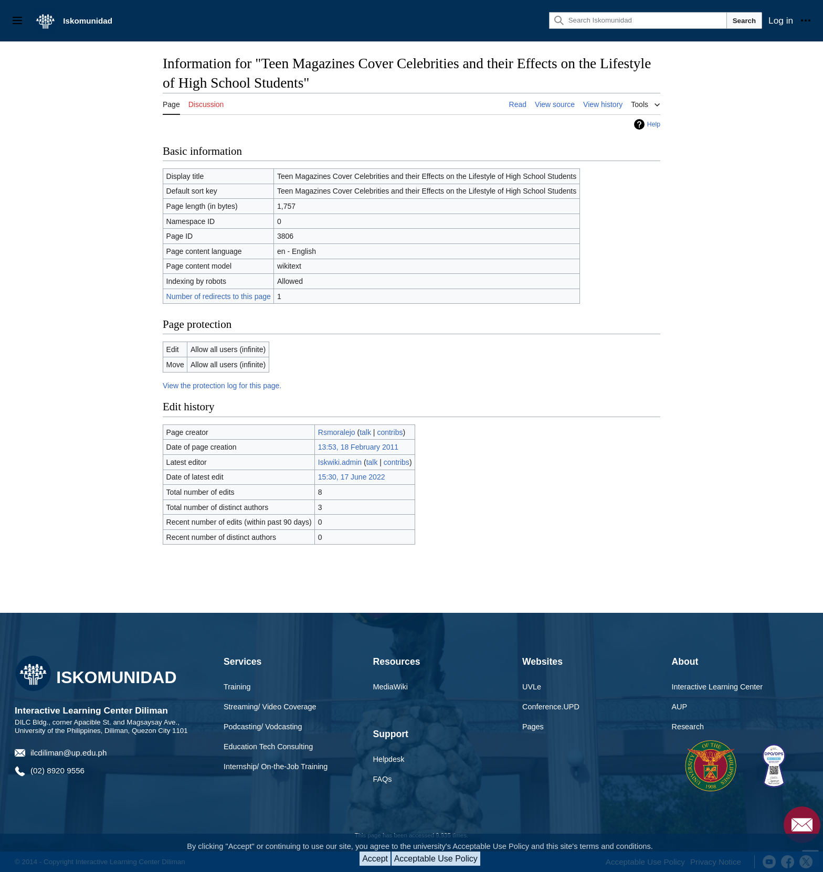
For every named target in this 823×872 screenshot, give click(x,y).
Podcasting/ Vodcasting (263, 726)
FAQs (382, 779)
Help (653, 124)
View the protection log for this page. (222, 385)
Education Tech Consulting (268, 746)
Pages (533, 726)
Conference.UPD (550, 707)
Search (744, 21)
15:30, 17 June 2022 (351, 477)
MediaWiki (390, 687)
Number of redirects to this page (218, 296)
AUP (680, 707)
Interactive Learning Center (717, 687)
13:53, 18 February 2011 (358, 447)
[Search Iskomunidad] (638, 20)
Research (688, 726)
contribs (390, 432)
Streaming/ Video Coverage (270, 707)
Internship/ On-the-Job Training (276, 766)
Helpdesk (389, 759)
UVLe (531, 687)
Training (237, 687)
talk (365, 432)
